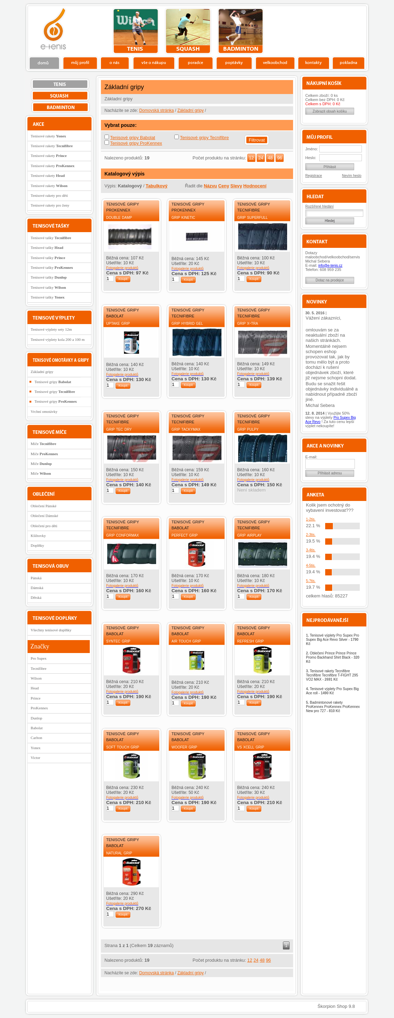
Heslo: (310, 158)
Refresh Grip (250, 641)
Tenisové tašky (51, 238)
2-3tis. (310, 535)
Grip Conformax (122, 535)
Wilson (36, 678)
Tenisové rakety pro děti (49, 195)
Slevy (236, 185)
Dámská (37, 588)
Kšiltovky (38, 535)
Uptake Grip (118, 323)
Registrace (313, 176)
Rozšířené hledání (319, 206)
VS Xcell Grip (250, 747)
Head (35, 688)
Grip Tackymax (186, 429)
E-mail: (311, 457)
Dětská (36, 597)
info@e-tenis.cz (330, 265)
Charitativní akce (330, 30)
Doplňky (37, 545)
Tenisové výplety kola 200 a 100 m (58, 339)
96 (279, 157)
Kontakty (314, 62)
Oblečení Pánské (44, 506)
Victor (35, 757)
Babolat (37, 728)
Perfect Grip (185, 535)
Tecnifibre (38, 668)
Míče (43, 444)
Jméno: (311, 149)
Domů (44, 62)
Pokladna (348, 62)
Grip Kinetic (183, 217)
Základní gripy (190, 110)
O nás (115, 62)
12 (251, 157)
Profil (80, 62)
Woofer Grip (184, 747)
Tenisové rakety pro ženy (50, 205)
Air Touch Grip (186, 641)
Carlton (36, 738)
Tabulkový (156, 185)
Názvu (210, 185)
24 (260, 157)
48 (270, 157)
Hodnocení (255, 185)
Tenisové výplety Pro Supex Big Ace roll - (332, 691)
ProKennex (39, 708)
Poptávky (234, 62)
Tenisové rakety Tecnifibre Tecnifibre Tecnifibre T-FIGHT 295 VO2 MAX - (332, 675)
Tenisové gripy (53, 382)
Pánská (36, 578)
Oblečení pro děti (44, 526)
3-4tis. (310, 550)
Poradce (195, 62)
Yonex (36, 748)
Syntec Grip (118, 641)
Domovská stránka (156, 110)
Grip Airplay (249, 535)
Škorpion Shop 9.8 (336, 1006)
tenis (135, 31)
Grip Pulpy (247, 429)
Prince (36, 698)
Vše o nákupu (153, 62)
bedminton (240, 31)
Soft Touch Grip (122, 747)
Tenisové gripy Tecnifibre (204, 137)
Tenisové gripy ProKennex (136, 143)
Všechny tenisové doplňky (51, 630)
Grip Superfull (252, 217)
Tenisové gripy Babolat (132, 137)
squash (188, 31)
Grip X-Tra (247, 323)
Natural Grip (119, 852)
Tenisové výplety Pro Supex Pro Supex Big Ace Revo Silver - (332, 639)
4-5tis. (310, 565)
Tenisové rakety (48, 136)
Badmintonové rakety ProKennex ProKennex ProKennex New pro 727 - (333, 707)
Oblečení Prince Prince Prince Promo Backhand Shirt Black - (332, 657)
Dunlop (36, 718)
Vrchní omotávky (44, 411)
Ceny (223, 185)
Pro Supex (39, 658)
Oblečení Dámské (44, 516)
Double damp (119, 217)
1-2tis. (310, 519)
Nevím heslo (352, 176)
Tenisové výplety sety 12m (51, 329)
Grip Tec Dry (119, 429)
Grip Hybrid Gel (187, 323)
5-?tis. (310, 581)
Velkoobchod (275, 62)
